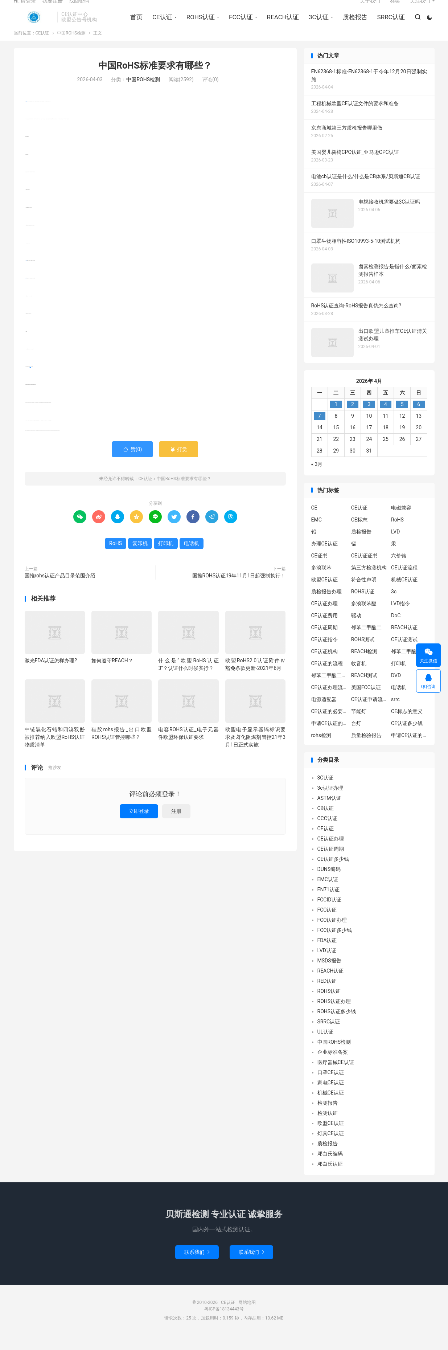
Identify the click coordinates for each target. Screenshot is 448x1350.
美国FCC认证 (366, 701)
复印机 (140, 557)
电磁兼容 (401, 522)
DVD (396, 689)
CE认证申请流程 (369, 713)
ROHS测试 (363, 653)
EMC (316, 534)
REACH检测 (364, 665)
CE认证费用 (324, 630)
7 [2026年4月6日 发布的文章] (319, 430)
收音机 (358, 677)
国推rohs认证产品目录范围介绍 (60, 590)
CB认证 (325, 822)
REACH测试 (364, 689)
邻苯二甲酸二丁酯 (329, 689)
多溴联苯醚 (364, 618)
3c (393, 606)
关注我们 (420, 9)
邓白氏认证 (330, 1178)
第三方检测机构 (369, 582)
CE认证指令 (324, 653)
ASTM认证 (329, 812)
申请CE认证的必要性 (329, 737)
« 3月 (317, 478)
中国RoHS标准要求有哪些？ (155, 79)
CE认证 (34, 26)
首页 (134, 25)
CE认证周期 (324, 642)
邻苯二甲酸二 (366, 642)
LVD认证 (326, 964)
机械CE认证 (404, 594)
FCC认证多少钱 (334, 944)
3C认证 (316, 25)
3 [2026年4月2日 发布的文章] (369, 418)
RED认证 (327, 995)
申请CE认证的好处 (409, 749)
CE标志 (359, 534)
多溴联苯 (321, 582)
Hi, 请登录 (25, 9)
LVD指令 (400, 618)
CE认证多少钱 (407, 737)
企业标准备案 (332, 1066)
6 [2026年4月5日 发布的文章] (418, 418)
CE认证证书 (364, 570)
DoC (395, 630)
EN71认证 (328, 903)
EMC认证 (327, 893)
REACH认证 (280, 25)
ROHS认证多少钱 (336, 1025)
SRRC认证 (388, 25)
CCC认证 (327, 832)
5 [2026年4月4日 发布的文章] (402, 418)
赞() (132, 463)
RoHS (115, 557)
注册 (176, 825)
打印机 (26, 274)
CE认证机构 (324, 665)
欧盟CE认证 (324, 594)
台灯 (356, 737)
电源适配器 (324, 713)
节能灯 (358, 725)
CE (314, 522)
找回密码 (79, 9)
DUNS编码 (329, 883)
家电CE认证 (330, 1096)
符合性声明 (364, 594)
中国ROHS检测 (71, 47)
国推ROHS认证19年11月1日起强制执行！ (239, 590)
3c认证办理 (330, 802)
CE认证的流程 (327, 677)
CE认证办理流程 (329, 701)
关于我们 (370, 9)
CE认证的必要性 (329, 725)
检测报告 (327, 1117)
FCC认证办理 (332, 934)
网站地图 (247, 1316)
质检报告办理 (326, 606)
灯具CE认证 (330, 1147)
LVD (395, 546)
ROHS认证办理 (334, 1015)
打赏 (178, 463)
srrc (395, 713)
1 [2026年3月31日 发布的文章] (335, 418)
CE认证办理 (324, 618)
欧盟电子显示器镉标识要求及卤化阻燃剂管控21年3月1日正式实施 (255, 750)
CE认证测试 (404, 653)
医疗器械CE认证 (335, 1076)
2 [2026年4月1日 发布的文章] (352, 418)
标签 (395, 9)
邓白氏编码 (330, 1167)
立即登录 (139, 825)
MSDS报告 (329, 974)
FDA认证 (327, 954)
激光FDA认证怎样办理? (51, 675)
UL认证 (325, 1045)
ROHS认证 (198, 25)
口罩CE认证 (330, 1086)
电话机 (191, 557)
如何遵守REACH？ (112, 675)
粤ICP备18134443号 (224, 1322)
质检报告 (352, 25)
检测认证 (327, 1127)
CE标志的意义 (407, 725)
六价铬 (398, 570)
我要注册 (52, 9)
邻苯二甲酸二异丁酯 (409, 665)
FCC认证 (239, 25)
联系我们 (197, 1266)
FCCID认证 (329, 913)
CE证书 (319, 570)
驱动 (356, 630)
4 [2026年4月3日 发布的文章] (385, 418)
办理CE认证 (324, 558)
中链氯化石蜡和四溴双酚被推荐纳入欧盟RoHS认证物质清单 (55, 750)
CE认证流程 (404, 582)
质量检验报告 (366, 749)
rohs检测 (321, 749)
